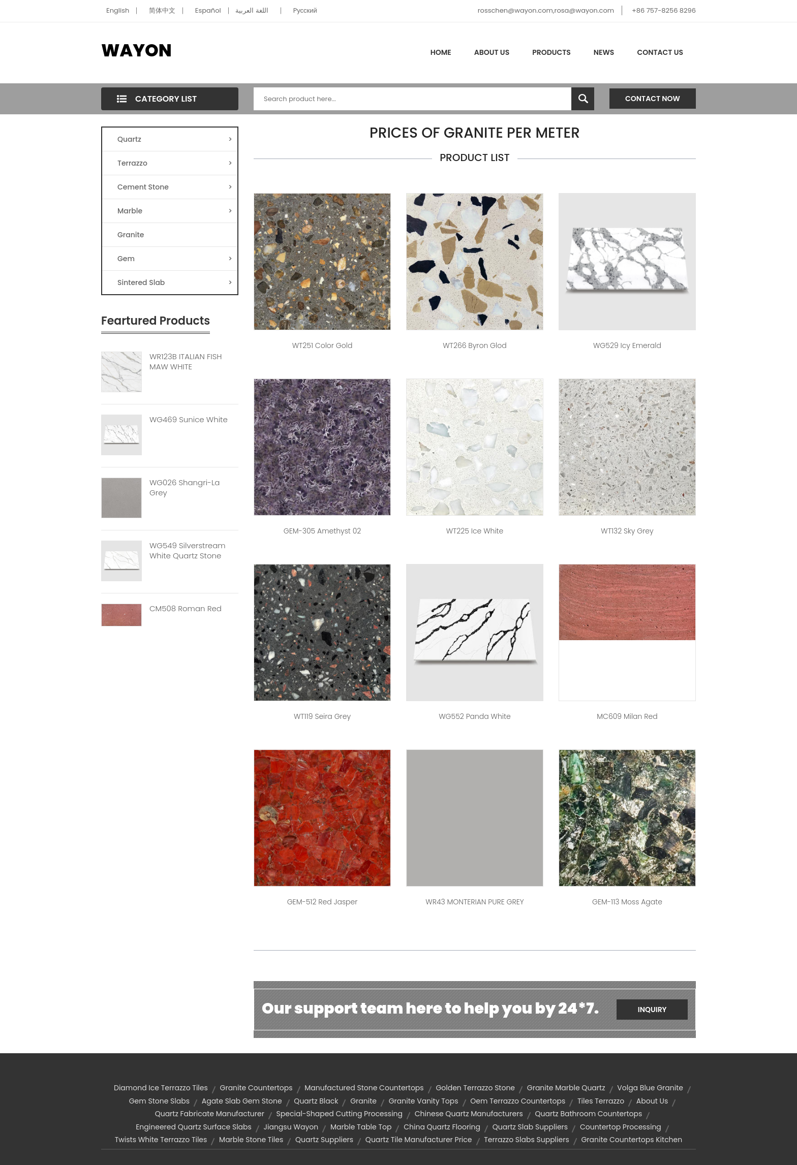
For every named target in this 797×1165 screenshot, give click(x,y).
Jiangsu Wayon (291, 1127)
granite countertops (256, 1088)
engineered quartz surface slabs (194, 1127)
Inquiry (652, 1009)
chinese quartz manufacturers (469, 1114)
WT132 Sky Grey (627, 531)
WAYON (136, 50)
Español (208, 10)
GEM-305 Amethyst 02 (322, 531)
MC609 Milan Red (627, 716)
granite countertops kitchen (631, 1140)
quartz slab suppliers (530, 1127)
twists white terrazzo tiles (161, 1140)
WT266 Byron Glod (474, 345)
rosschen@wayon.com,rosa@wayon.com (546, 10)
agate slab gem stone (242, 1101)
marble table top (360, 1127)
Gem (174, 258)
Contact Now (652, 98)
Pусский (305, 10)
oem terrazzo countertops (517, 1101)
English (117, 10)
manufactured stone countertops (363, 1088)
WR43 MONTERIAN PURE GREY (474, 902)
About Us (491, 52)
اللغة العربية (251, 10)
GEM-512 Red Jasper (322, 902)
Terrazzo (174, 163)
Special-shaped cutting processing (340, 1114)
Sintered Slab (174, 282)
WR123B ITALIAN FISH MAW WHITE (185, 362)
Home (441, 52)
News (604, 52)
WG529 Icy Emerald (627, 345)
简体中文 (162, 10)
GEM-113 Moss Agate (627, 902)
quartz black (316, 1101)
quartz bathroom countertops (588, 1114)
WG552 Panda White (475, 716)
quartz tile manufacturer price (418, 1140)
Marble (174, 210)
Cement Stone (174, 187)
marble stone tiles (251, 1140)
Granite (130, 235)
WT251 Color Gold (322, 345)
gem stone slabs (159, 1101)
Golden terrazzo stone (475, 1088)
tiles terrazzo (600, 1101)
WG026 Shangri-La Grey (184, 488)
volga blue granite (650, 1088)
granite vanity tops (423, 1101)
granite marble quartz (566, 1088)
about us (652, 1101)
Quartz (174, 139)
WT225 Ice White (475, 531)
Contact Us (660, 52)
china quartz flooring (442, 1127)
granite (363, 1101)
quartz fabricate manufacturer (209, 1114)
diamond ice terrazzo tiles (161, 1088)
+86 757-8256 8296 (664, 10)
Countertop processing (620, 1127)
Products (551, 52)
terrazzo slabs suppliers (526, 1140)
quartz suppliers (324, 1140)
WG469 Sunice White (188, 420)
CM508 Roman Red (185, 609)
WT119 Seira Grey (322, 716)
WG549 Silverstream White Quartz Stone (187, 551)
